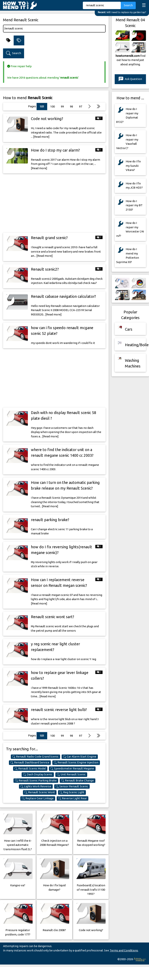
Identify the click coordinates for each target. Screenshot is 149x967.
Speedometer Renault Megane (72, 768)
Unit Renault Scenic (71, 774)
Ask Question (130, 79)
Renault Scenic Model (30, 768)
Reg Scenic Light (72, 792)
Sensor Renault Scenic (72, 786)
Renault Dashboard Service (29, 762)
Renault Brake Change (77, 780)
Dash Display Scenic (37, 774)
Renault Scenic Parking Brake (36, 780)
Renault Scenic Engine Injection (76, 762)
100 (52, 106)
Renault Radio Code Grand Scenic (35, 756)
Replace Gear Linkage (38, 798)
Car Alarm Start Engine (79, 756)
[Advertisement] (54, 203)
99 (62, 106)
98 (71, 106)
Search (128, 5)
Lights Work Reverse (35, 786)
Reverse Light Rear (72, 798)
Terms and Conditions (124, 950)
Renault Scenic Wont (39, 792)
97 (80, 106)
